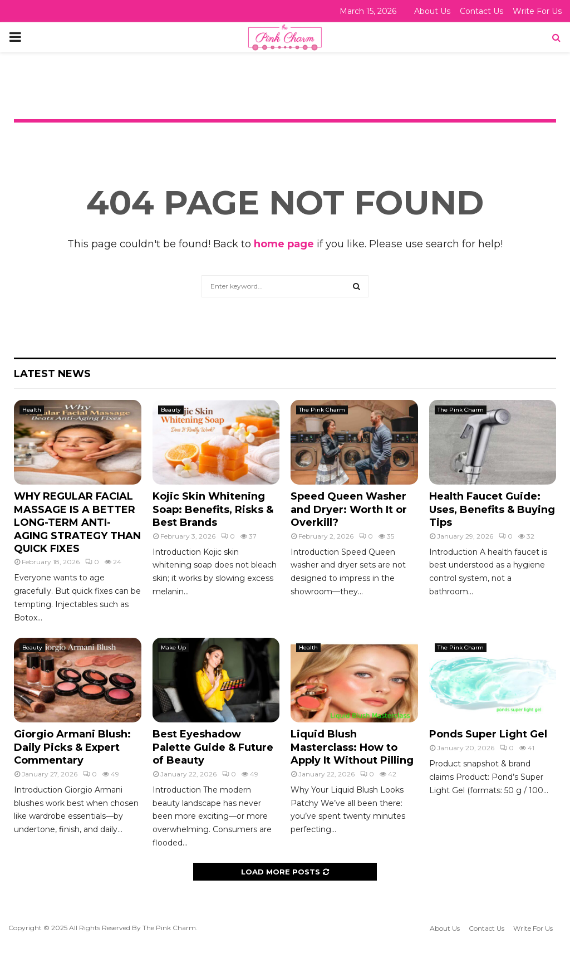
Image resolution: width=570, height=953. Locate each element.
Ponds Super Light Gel (488, 734)
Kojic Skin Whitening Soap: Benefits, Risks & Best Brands (213, 509)
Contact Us (481, 11)
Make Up (173, 647)
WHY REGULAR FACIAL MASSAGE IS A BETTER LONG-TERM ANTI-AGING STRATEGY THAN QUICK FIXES (77, 522)
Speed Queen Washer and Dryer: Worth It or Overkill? (349, 509)
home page (284, 244)
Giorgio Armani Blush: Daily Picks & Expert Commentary (72, 747)
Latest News (52, 374)
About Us (432, 11)
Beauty (171, 409)
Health (31, 409)
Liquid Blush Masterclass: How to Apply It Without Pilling (352, 747)
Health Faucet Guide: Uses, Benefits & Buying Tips (492, 509)
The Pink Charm (322, 409)
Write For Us (537, 11)
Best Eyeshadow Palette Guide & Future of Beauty (213, 747)
